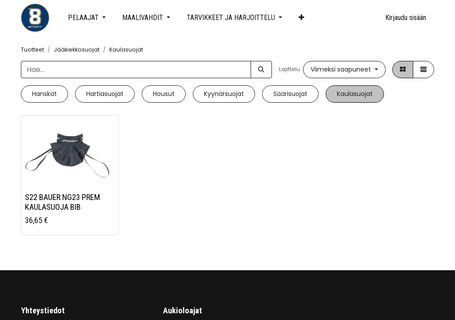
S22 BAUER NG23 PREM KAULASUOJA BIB (62, 202)
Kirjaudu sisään (405, 17)
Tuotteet (32, 49)
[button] (302, 18)
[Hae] (261, 69)
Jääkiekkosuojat (77, 49)
